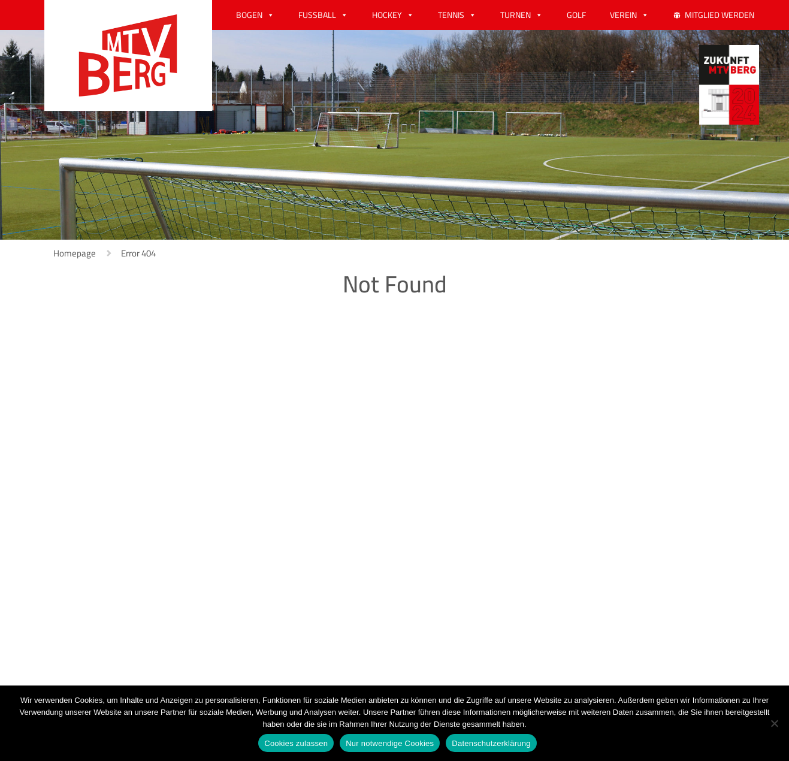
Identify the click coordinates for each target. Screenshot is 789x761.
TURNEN (515, 15)
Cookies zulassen (296, 743)
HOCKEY (387, 15)
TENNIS (451, 15)
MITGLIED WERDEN (719, 15)
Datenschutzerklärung (491, 743)
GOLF (576, 15)
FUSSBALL (317, 15)
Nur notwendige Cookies (390, 743)
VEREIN (623, 15)
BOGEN (249, 15)
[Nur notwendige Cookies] (774, 723)
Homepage (74, 253)
